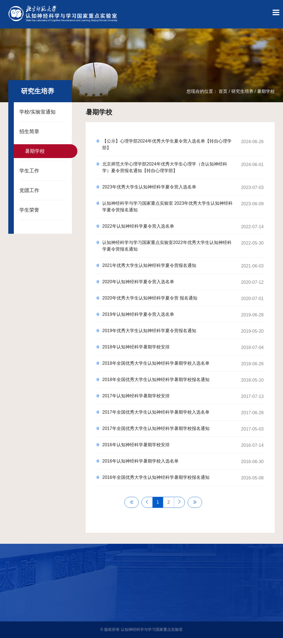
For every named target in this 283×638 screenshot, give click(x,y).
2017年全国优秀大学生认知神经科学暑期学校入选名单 (155, 412)
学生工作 (29, 171)
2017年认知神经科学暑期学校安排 (136, 395)
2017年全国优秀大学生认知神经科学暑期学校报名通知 (155, 428)
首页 (223, 91)
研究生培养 (242, 91)
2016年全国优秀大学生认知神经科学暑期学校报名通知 (155, 477)
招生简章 (29, 131)
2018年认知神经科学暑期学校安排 (136, 347)
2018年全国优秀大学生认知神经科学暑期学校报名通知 (155, 379)
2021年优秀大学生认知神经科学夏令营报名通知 (149, 265)
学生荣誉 (29, 210)
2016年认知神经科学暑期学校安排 (136, 444)
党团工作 (29, 190)
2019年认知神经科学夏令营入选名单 (138, 314)
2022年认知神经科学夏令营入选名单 (138, 226)
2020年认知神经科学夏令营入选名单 (138, 281)
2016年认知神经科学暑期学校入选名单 (140, 461)
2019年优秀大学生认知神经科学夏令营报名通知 (149, 330)
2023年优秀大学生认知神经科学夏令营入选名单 (149, 187)
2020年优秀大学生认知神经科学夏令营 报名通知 (149, 298)
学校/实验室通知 (37, 112)
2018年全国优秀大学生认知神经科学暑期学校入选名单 (155, 363)
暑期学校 (266, 91)
